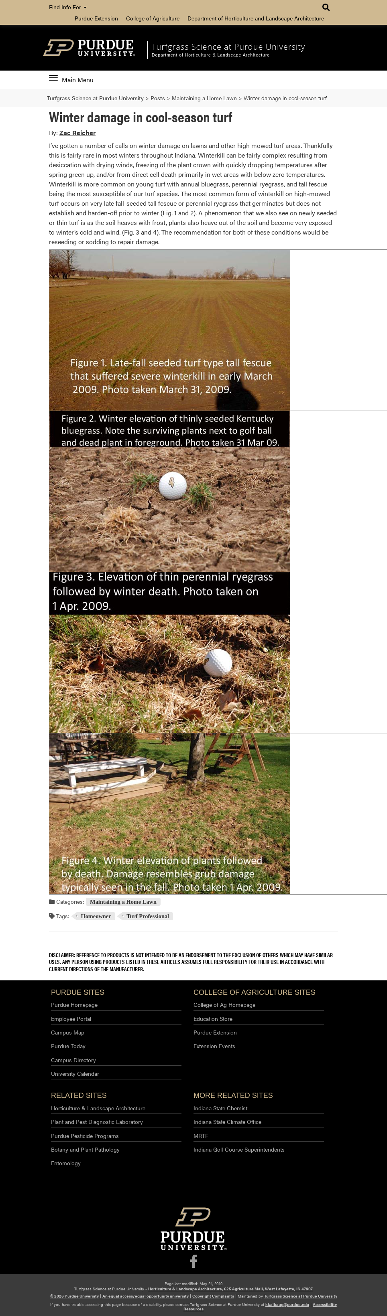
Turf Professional (147, 916)
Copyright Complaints (213, 1296)
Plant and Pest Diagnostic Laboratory (97, 1122)
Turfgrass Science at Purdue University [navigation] (228, 46)
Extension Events (214, 1046)
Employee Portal (71, 1018)
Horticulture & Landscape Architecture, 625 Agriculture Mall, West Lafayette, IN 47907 (230, 1289)
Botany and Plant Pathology (85, 1149)
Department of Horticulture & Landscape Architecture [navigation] (211, 55)
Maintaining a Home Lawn (123, 902)
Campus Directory (73, 1060)
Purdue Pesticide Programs (85, 1136)
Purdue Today (68, 1046)
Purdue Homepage (74, 1004)
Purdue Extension (96, 18)
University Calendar (75, 1073)
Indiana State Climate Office (227, 1122)
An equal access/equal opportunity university (145, 1296)
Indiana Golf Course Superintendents (239, 1149)
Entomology (66, 1163)
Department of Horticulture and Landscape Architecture (255, 18)
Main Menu (71, 80)
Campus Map (67, 1032)
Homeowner (96, 916)
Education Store (213, 1018)
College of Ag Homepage (224, 1004)
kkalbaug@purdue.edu (287, 1304)
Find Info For (68, 7)
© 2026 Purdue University (74, 1296)
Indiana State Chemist (220, 1108)
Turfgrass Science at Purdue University (300, 1296)
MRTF (201, 1136)
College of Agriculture (152, 18)
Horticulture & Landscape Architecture (98, 1108)
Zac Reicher (77, 132)
